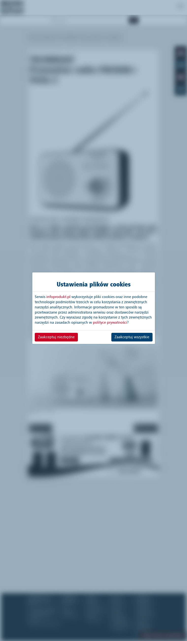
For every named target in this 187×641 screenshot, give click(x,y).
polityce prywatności (110, 322)
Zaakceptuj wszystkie (132, 337)
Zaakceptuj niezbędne (56, 337)
